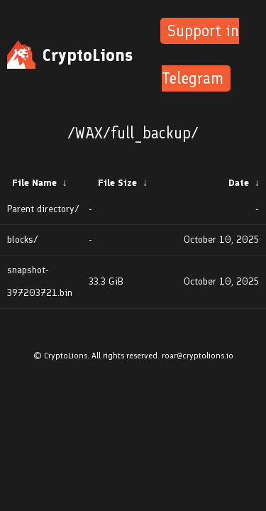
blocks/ (22, 239)
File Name (34, 183)
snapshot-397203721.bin (39, 281)
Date (238, 183)
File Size (117, 183)
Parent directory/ (43, 209)
